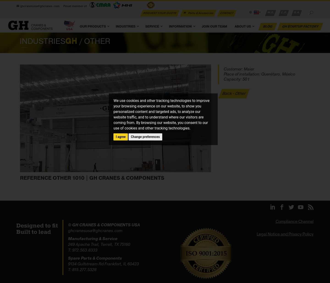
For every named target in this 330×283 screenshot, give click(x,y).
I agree (121, 137)
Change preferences (145, 137)
